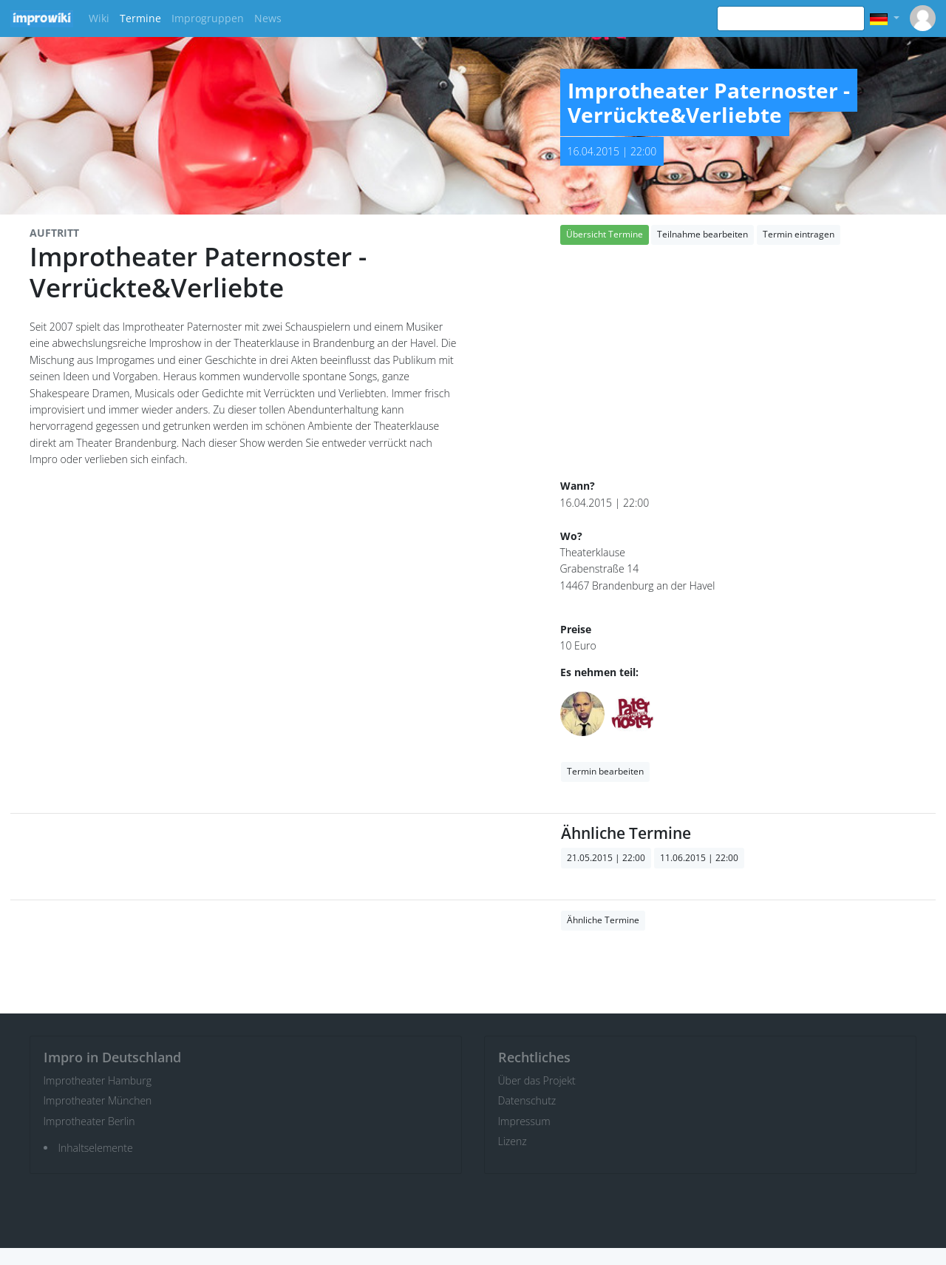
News (268, 18)
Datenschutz (527, 1100)
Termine (140, 18)
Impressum (524, 1121)
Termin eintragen (798, 234)
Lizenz (512, 1141)
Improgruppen (207, 18)
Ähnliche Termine (603, 920)
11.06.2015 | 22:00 (699, 857)
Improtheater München (98, 1100)
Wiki (99, 18)
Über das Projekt (537, 1080)
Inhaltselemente (95, 1148)
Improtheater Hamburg (98, 1080)
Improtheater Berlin (89, 1121)
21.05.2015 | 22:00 (606, 857)
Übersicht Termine (604, 234)
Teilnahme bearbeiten (702, 234)
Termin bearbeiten (605, 771)
